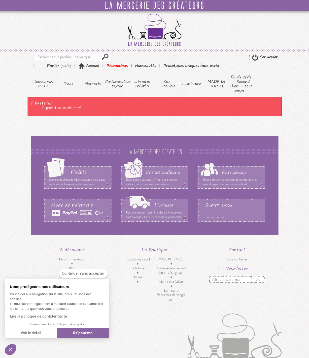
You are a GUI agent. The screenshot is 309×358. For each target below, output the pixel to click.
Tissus (68, 83)
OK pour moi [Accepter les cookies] (83, 333)
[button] (10, 350)
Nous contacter (236, 259)
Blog (72, 268)
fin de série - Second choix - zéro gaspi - (241, 84)
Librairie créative (142, 84)
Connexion (268, 57)
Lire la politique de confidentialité (38, 316)
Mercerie (92, 83)
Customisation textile (117, 84)
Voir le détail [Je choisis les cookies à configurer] (31, 333)
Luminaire (191, 83)
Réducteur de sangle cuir (171, 297)
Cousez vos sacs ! (43, 84)
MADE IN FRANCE (216, 84)
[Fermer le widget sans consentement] (83, 273)
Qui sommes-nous (72, 259)
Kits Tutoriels (167, 84)
